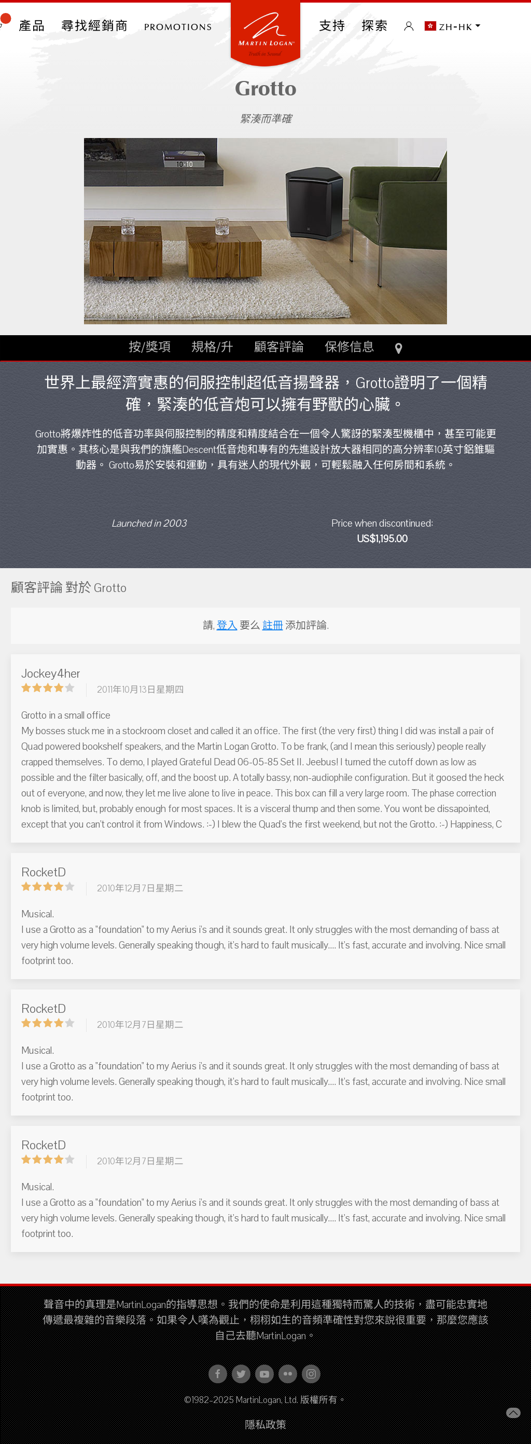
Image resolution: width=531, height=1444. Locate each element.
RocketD (43, 872)
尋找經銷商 (95, 26)
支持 (332, 26)
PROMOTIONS (178, 26)
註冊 (272, 625)
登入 (227, 625)
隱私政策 (265, 1425)
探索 (374, 26)
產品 (32, 26)
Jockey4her (50, 673)
